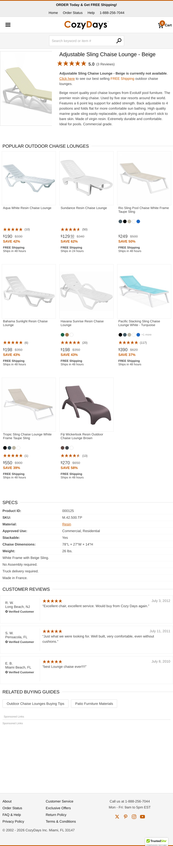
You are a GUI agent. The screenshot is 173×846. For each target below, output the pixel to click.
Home (53, 13)
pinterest (126, 817)
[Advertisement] (86, 757)
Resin (66, 524)
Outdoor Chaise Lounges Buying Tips (35, 704)
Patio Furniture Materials (94, 704)
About (7, 801)
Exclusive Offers (58, 808)
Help (91, 13)
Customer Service (59, 801)
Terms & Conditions (61, 821)
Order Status (72, 13)
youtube (142, 817)
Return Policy (56, 815)
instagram (134, 817)
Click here (67, 79)
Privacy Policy (13, 821)
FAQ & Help (11, 815)
